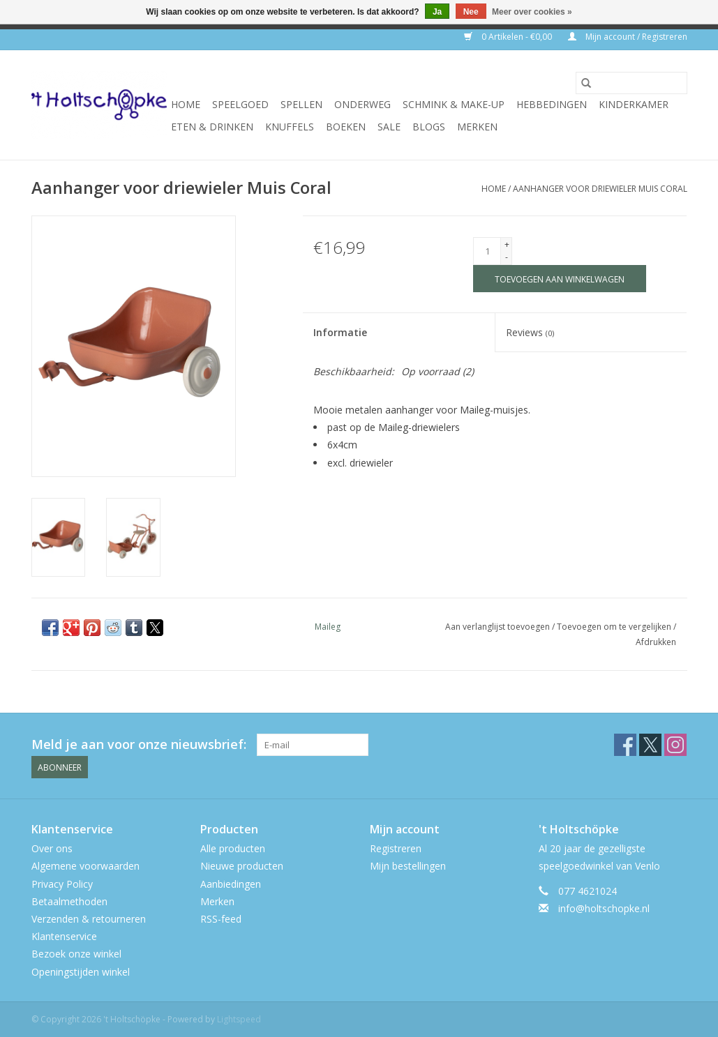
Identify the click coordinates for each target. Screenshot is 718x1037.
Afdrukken (656, 642)
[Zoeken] (631, 83)
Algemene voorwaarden (85, 865)
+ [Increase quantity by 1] (506, 244)
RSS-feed (220, 918)
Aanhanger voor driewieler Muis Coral (600, 189)
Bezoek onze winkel (76, 953)
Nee (471, 12)
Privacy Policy (62, 884)
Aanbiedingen (230, 884)
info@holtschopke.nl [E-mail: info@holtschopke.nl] (604, 908)
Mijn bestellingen (408, 865)
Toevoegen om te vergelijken (615, 627)
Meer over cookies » (532, 12)
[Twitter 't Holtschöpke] (650, 745)
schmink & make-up (453, 104)
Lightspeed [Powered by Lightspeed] (239, 1019)
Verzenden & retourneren (88, 918)
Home (185, 104)
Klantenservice (64, 936)
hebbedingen (551, 104)
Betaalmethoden (69, 901)
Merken (477, 126)
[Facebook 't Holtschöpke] (625, 745)
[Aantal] (487, 251)
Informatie (340, 332)
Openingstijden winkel (80, 971)
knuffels (289, 126)
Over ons (52, 848)
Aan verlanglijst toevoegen (498, 627)
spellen (301, 104)
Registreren (395, 848)
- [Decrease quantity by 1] (506, 257)
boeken (346, 126)
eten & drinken (212, 126)
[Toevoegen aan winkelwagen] (559, 278)
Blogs (428, 126)
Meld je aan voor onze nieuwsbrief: (138, 744)
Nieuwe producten (241, 865)
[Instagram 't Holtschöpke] (675, 745)
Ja (437, 12)
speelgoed (240, 104)
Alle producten (232, 848)
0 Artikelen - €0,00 (509, 37)
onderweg (362, 104)
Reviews (530, 332)
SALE (389, 126)
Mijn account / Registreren (627, 37)
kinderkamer (633, 104)
